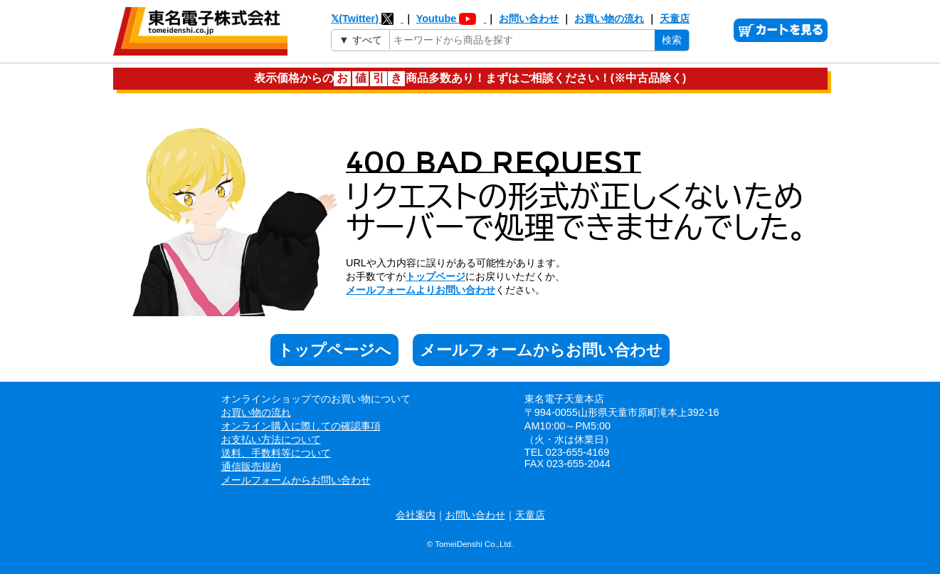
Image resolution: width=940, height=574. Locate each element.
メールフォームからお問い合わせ (541, 350)
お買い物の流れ (609, 18)
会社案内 (415, 515)
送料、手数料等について (276, 453)
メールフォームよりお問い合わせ (420, 290)
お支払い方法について (271, 439)
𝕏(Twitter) (367, 18)
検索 (672, 40)
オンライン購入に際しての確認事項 (301, 426)
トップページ (435, 276)
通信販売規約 (251, 466)
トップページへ (334, 350)
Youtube (451, 18)
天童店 (675, 18)
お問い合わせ (529, 18)
